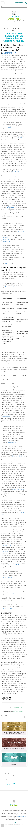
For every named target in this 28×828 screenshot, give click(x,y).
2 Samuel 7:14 (16, 172)
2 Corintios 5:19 (9, 53)
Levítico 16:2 (20, 460)
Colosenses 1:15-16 (18, 489)
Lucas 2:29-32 (8, 263)
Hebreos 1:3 (5, 545)
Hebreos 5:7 (5, 551)
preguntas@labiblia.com (21, 816)
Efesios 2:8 (10, 207)
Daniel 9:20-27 (17, 138)
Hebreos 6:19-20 (17, 456)
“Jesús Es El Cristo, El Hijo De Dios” (14, 30)
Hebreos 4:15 (13, 528)
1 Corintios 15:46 (9, 287)
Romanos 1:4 (6, 241)
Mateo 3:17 (5, 237)
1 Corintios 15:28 (9, 594)
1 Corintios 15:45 (13, 565)
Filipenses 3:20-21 (13, 442)
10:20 (24, 456)
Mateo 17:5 (5, 239)
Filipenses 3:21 (6, 416)
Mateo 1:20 (7, 128)
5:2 (11, 545)
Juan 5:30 (21, 231)
